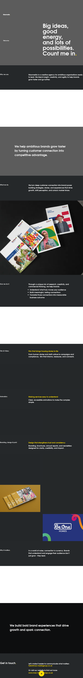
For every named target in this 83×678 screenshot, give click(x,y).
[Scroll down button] (41, 673)
